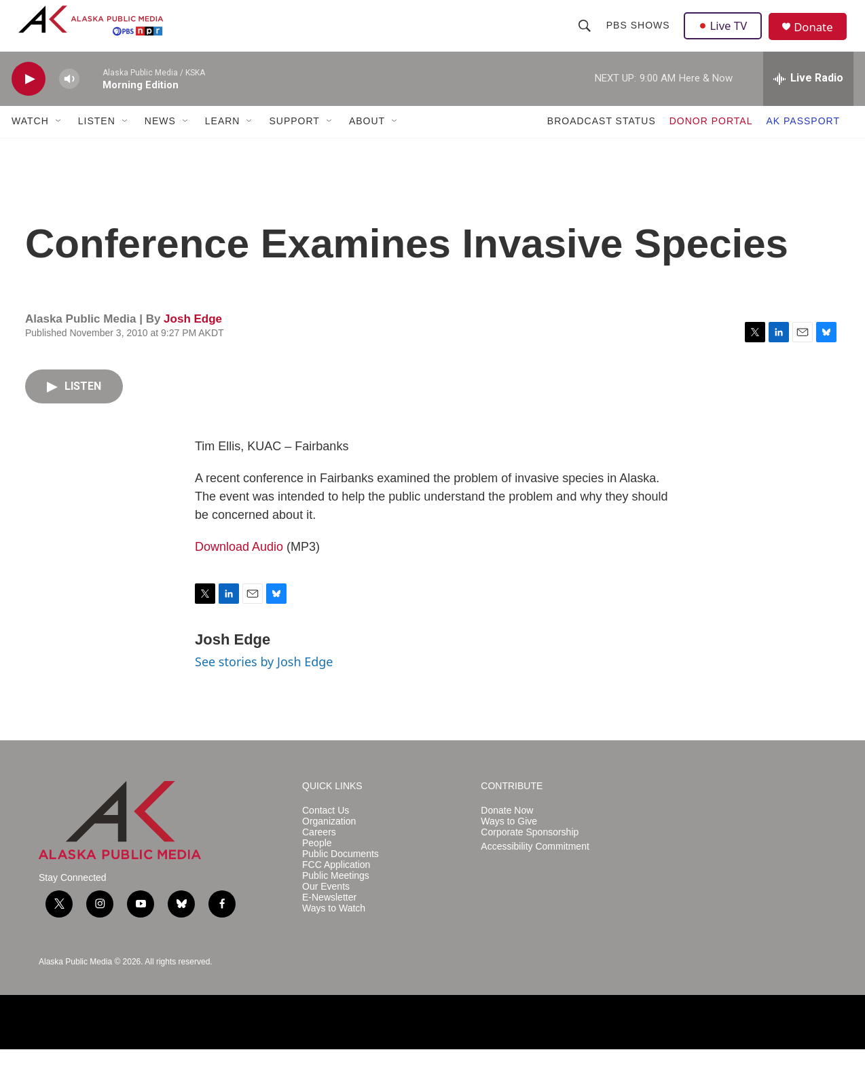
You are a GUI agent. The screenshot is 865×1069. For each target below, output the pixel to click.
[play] (28, 99)
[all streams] (808, 98)
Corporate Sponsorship (529, 852)
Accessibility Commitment (535, 866)
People (317, 863)
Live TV (725, 35)
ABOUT (367, 141)
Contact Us (325, 830)
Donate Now (507, 830)
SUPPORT (294, 141)
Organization (329, 841)
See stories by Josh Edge (264, 682)
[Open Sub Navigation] (59, 141)
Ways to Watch (333, 928)
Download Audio (239, 567)
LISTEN (96, 141)
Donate (819, 37)
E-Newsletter (329, 917)
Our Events (326, 906)
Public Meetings (335, 895)
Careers (319, 852)
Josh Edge (193, 338)
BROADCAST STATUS (601, 141)
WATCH (30, 141)
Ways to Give (509, 841)
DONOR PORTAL (711, 141)
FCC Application (336, 885)
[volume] (69, 99)
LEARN (222, 141)
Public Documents (340, 874)
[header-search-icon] (585, 35)
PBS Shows (639, 35)
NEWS (160, 141)
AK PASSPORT (803, 141)
